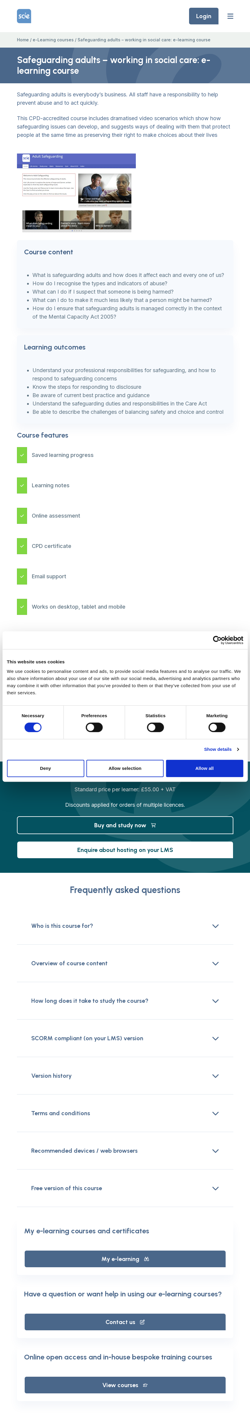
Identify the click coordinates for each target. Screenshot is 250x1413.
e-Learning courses (53, 39)
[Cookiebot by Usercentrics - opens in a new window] (217, 640)
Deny (45, 768)
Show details (218, 749)
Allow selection (125, 768)
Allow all (204, 768)
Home (23, 39)
